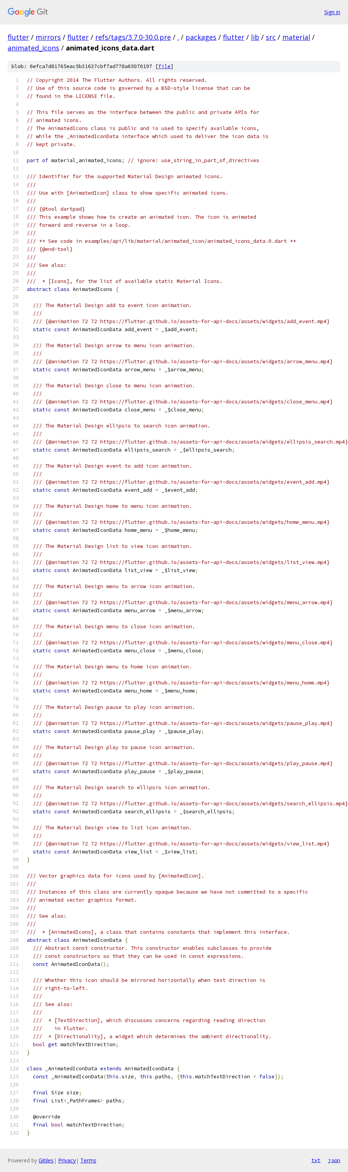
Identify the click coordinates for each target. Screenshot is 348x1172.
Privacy (67, 1160)
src (271, 37)
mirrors (48, 37)
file (164, 66)
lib (255, 37)
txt (315, 1160)
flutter (18, 37)
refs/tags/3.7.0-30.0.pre (133, 37)
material (296, 37)
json (334, 1160)
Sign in (332, 12)
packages (200, 37)
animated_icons (33, 47)
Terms (88, 1160)
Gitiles (46, 1160)
